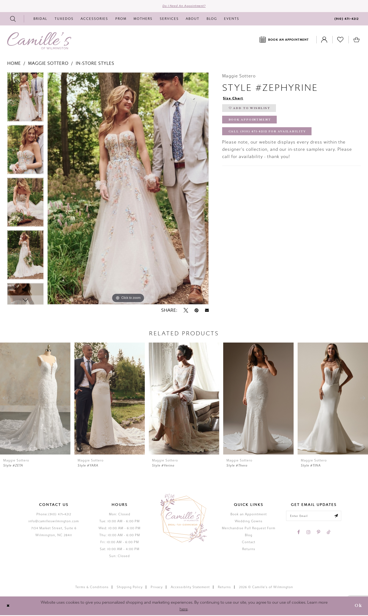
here (184, 609)
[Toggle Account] (324, 40)
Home (14, 64)
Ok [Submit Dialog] (358, 606)
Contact (248, 543)
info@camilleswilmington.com (53, 522)
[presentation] (35, 399)
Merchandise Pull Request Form (248, 529)
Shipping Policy (130, 587)
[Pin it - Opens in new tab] (197, 311)
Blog (248, 536)
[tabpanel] (25, 99)
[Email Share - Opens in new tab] (207, 311)
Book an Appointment (248, 515)
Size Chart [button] (234, 99)
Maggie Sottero (48, 64)
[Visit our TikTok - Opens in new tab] (328, 533)
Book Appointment (250, 122)
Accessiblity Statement (190, 587)
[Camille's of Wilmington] (39, 41)
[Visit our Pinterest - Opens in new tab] (318, 533)
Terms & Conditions (92, 587)
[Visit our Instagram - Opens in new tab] (308, 533)
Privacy (157, 587)
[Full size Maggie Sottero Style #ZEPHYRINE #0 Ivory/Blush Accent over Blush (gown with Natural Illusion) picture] (128, 189)
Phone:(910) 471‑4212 (53, 515)
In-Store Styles (95, 64)
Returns (248, 550)
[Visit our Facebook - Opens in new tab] (298, 533)
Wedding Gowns (249, 522)
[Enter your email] (313, 517)
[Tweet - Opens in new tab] (186, 311)
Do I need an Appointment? (184, 6)
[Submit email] (337, 517)
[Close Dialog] (8, 606)
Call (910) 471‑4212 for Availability (269, 134)
